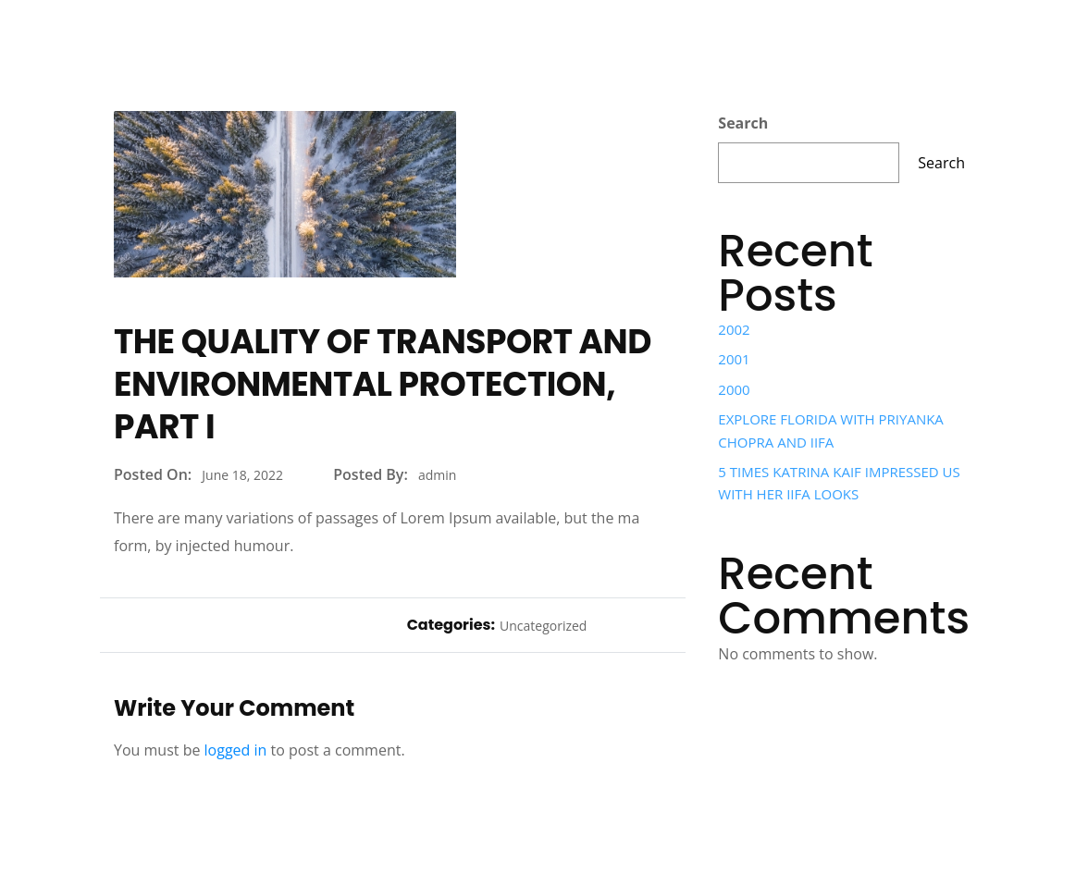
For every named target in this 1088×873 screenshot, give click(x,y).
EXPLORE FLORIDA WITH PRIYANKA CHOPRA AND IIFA (831, 430)
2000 (733, 389)
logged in (235, 750)
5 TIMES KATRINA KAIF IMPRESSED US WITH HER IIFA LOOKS (838, 482)
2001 (733, 359)
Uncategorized (543, 625)
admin (437, 475)
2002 (733, 329)
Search (743, 123)
